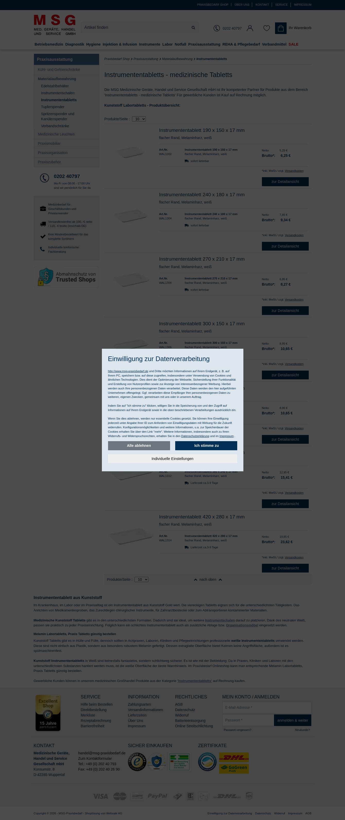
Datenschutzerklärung (195, 436)
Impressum (226, 436)
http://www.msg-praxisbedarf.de (128, 371)
